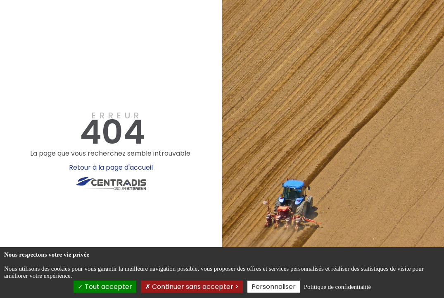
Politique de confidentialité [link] (337, 287)
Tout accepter (105, 286)
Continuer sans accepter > (192, 286)
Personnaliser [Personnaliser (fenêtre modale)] (274, 286)
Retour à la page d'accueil (111, 167)
